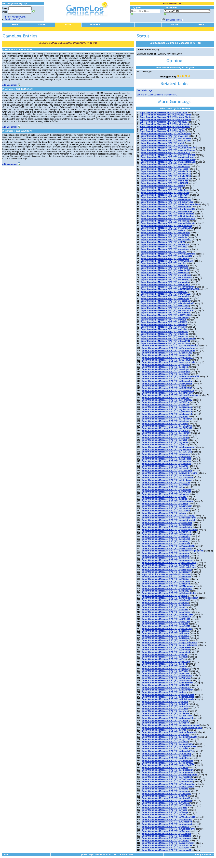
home (5, 854)
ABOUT (174, 24)
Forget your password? (15, 17)
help (115, 854)
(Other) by (166, 574)
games (84, 854)
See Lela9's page (144, 90)
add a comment (11, 85)
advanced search (174, 20)
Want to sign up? (12, 19)
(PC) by (163, 112)
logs (91, 854)
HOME (15, 24)
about (108, 854)
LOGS (68, 24)
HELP (201, 24)
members (99, 854)
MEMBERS (94, 24)
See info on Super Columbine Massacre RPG (157, 95)
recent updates (126, 854)
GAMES (41, 24)
